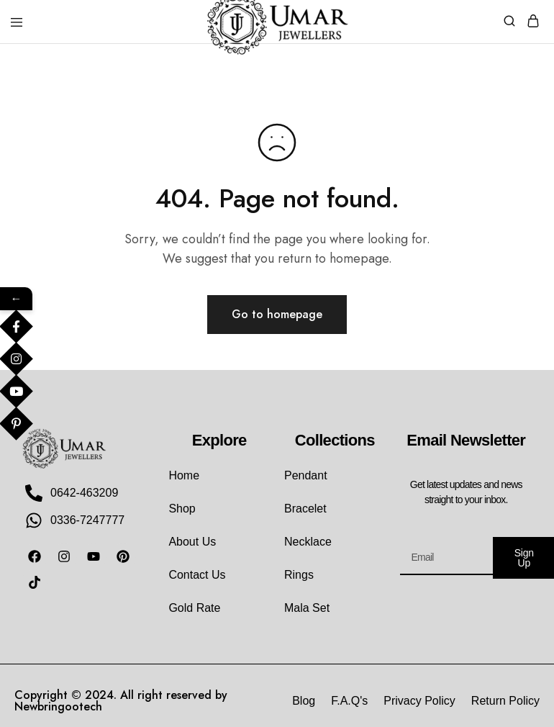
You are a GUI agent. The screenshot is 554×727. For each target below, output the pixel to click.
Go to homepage (277, 314)
